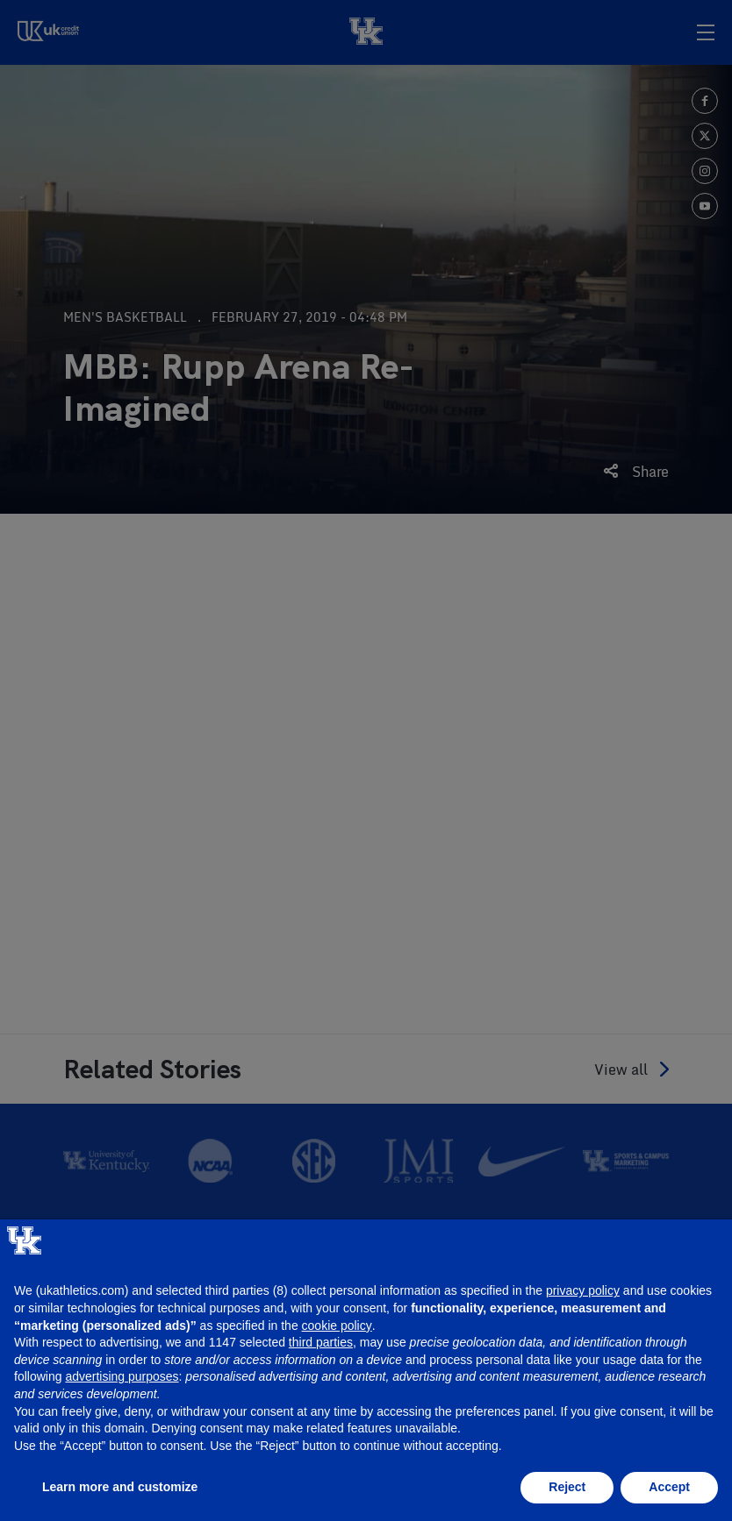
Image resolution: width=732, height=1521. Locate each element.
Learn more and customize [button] (119, 1487)
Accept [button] (669, 1487)
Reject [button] (567, 1487)
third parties (321, 1342)
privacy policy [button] (583, 1290)
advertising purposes (121, 1376)
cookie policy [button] (337, 1325)
